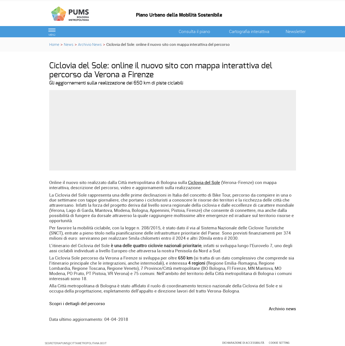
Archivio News (90, 44)
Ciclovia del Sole (204, 182)
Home (54, 44)
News (68, 44)
